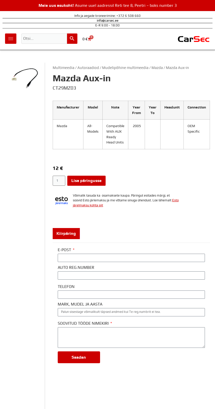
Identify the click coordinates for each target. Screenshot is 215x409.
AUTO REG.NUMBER (76, 268)
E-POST (65, 250)
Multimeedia (63, 68)
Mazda (157, 68)
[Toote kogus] (59, 181)
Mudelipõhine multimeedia (125, 68)
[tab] (66, 233)
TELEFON (66, 287)
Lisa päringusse (86, 181)
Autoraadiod (88, 68)
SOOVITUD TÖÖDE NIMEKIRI (84, 323)
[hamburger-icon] (10, 38)
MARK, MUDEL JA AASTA (80, 304)
